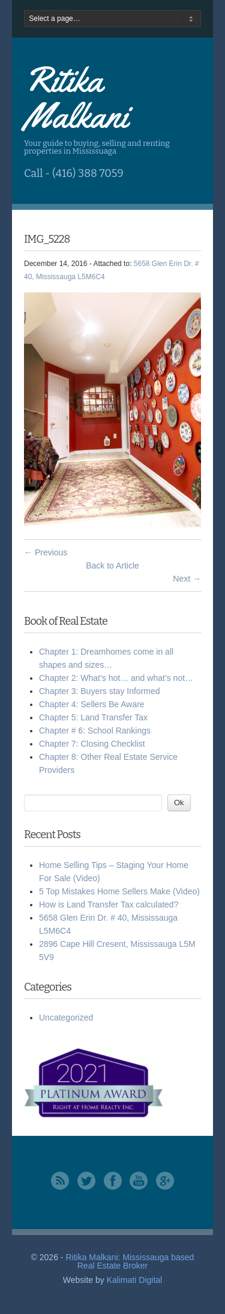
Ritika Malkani (76, 97)
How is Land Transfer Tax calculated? (108, 904)
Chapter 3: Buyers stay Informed (99, 691)
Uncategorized (66, 1017)
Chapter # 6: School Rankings (95, 730)
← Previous (45, 552)
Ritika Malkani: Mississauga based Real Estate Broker (129, 1261)
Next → (187, 578)
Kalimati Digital (135, 1280)
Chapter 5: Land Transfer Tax (93, 717)
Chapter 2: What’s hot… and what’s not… (116, 678)
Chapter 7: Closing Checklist (92, 743)
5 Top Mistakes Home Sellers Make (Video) (119, 891)
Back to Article (112, 565)
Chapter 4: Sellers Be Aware (92, 704)
